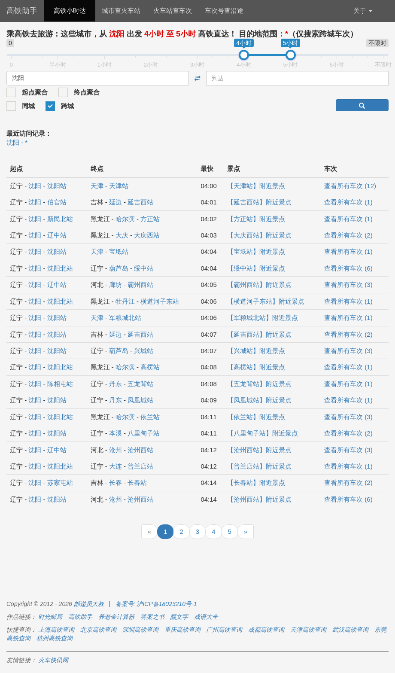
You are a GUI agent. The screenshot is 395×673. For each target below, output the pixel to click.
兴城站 (143, 350)
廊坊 (115, 284)
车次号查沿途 (224, 10)
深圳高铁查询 (140, 629)
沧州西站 (140, 450)
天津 (97, 185)
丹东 (115, 383)
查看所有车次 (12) (350, 185)
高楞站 (150, 367)
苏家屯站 (60, 482)
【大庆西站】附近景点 (259, 235)
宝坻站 (118, 251)
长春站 (137, 482)
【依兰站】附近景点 (256, 416)
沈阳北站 (60, 268)
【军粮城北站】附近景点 (262, 317)
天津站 (118, 185)
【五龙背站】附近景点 (259, 383)
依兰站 (150, 416)
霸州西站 (140, 284)
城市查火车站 (121, 10)
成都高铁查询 (266, 629)
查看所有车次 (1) (348, 202)
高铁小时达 (70, 10)
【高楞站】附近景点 (256, 367)
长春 (115, 482)
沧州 (115, 450)
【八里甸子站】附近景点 (262, 433)
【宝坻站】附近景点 (256, 251)
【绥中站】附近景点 (256, 268)
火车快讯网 (53, 660)
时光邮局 (50, 616)
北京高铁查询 (98, 629)
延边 (115, 202)
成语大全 (206, 616)
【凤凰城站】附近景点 (259, 400)
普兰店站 (140, 466)
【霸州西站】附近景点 (259, 284)
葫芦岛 (118, 268)
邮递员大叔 (89, 603)
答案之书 (152, 616)
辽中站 (57, 235)
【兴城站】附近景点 (256, 350)
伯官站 (57, 202)
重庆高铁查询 (182, 629)
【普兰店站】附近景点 (259, 466)
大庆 (121, 235)
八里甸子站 (144, 433)
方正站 (150, 218)
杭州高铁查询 (54, 638)
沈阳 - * (16, 142)
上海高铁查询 (56, 629)
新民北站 (60, 218)
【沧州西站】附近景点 (259, 450)
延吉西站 (140, 202)
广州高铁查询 (224, 629)
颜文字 (179, 616)
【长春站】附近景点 (256, 482)
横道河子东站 (159, 301)
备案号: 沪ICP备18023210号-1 (156, 603)
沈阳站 (57, 185)
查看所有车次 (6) (348, 268)
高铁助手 (21, 10)
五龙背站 (140, 383)
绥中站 (143, 268)
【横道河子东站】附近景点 (265, 301)
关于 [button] (362, 10)
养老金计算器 (116, 616)
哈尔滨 (125, 218)
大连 (115, 466)
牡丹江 (125, 301)
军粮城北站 (125, 317)
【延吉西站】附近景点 (259, 202)
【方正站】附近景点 (256, 218)
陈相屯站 (60, 383)
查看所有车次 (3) (348, 284)
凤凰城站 (140, 400)
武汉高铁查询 (350, 629)
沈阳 (34, 185)
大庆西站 (147, 235)
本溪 (115, 433)
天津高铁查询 (308, 629)
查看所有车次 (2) (348, 235)
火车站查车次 (172, 10)
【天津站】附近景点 (256, 185)
